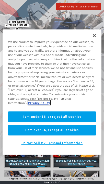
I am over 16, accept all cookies (51, 130)
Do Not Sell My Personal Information (52, 143)
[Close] (94, 35)
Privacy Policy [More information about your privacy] (39, 103)
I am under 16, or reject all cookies (52, 116)
